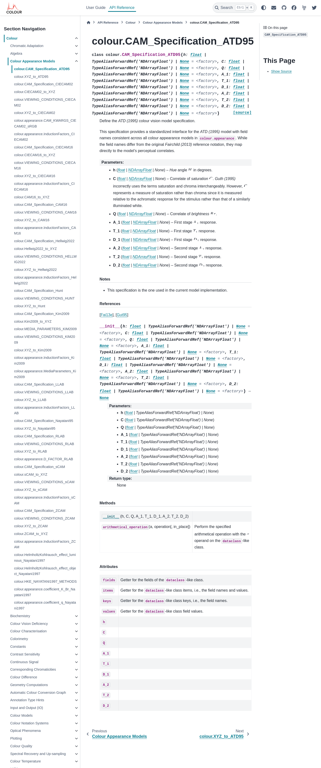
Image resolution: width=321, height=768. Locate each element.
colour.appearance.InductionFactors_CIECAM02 (44, 137)
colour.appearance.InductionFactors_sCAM (44, 500)
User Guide (96, 8)
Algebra (16, 53)
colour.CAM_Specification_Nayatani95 (43, 421)
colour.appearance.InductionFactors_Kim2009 (44, 360)
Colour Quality (21, 746)
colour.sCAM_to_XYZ (30, 474)
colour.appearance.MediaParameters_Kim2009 (45, 374)
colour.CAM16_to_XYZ (31, 197)
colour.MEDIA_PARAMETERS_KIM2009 (45, 329)
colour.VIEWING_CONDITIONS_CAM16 (45, 212)
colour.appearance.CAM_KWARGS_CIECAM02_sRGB (45, 123)
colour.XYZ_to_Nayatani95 (34, 428)
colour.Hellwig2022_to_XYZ (35, 249)
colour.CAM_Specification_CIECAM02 (43, 84)
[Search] (235, 8)
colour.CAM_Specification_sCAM (39, 467)
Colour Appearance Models (32, 61)
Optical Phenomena (25, 731)
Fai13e (106, 315)
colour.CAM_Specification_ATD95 (41, 69)
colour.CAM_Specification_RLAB (39, 436)
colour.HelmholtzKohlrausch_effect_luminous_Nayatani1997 (45, 557)
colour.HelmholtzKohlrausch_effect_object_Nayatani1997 (45, 571)
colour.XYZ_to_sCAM (30, 490)
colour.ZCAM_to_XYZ (31, 534)
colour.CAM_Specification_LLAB (39, 384)
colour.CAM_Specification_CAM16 (40, 205)
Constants (18, 646)
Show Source (281, 71)
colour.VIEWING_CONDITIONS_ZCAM (44, 518)
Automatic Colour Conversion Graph (38, 693)
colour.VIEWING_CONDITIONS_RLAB (44, 444)
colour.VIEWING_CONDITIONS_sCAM (44, 482)
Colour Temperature (25, 761)
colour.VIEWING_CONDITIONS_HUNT (44, 298)
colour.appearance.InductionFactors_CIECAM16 (44, 186)
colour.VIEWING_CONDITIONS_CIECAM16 (44, 165)
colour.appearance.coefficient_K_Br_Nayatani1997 (44, 592)
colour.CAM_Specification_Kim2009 (41, 314)
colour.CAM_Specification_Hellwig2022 (44, 241)
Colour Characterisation (28, 631)
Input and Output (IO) (26, 708)
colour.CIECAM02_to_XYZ (34, 92)
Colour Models (21, 715)
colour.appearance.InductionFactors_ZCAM (45, 544)
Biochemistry (20, 616)
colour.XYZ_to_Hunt (29, 306)
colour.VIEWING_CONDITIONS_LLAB (43, 392)
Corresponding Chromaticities (33, 669)
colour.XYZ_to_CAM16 (31, 220)
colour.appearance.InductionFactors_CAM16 (45, 230)
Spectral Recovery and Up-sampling (38, 754)
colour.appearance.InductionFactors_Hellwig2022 (45, 280)
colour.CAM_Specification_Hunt (38, 291)
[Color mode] (263, 8)
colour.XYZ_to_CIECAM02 (34, 113)
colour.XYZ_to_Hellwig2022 (35, 270)
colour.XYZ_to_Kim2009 (32, 350)
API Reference (122, 8)
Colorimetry (19, 639)
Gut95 (122, 315)
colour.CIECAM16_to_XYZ (34, 155)
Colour (11, 38)
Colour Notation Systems (29, 723)
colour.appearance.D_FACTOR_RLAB (43, 459)
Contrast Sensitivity (25, 654)
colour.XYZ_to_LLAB (30, 400)
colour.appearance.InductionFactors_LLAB (44, 410)
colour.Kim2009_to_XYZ (32, 321)
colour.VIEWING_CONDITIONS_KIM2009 (44, 339)
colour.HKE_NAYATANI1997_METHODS (45, 581)
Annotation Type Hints (27, 700)
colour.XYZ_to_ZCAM (31, 526)
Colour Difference (23, 677)
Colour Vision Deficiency (29, 624)
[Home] (88, 22)
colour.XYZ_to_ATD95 (31, 77)
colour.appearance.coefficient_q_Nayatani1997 (45, 605)
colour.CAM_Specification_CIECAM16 (43, 147)
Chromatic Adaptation (26, 46)
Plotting (16, 738)
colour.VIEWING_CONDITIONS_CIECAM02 (44, 102)
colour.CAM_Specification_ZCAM (39, 511)
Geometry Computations (29, 685)
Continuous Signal (24, 662)
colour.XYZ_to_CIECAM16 (34, 176)
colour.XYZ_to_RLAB (30, 451)
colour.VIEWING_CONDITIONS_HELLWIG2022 (45, 259)
